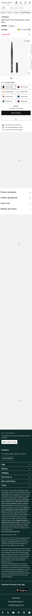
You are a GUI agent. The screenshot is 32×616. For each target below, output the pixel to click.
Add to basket (16, 113)
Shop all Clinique (25, 12)
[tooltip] (29, 29)
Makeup (16, 12)
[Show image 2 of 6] (30, 57)
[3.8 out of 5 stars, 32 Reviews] (8, 26)
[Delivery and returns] (16, 209)
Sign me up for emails (9, 442)
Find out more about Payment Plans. (10, 531)
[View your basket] (25, 2)
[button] (29, 2)
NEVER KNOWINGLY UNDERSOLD (16, 601)
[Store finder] (16, 2)
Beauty (10, 12)
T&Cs (12, 545)
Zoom (26, 41)
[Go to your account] (20, 2)
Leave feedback (7, 458)
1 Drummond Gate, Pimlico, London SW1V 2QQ (17, 499)
